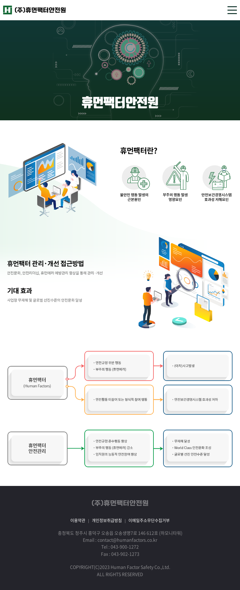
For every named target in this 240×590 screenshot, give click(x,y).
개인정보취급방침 (107, 520)
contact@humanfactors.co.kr (127, 540)
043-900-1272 (125, 546)
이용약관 (77, 520)
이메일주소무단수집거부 (149, 520)
